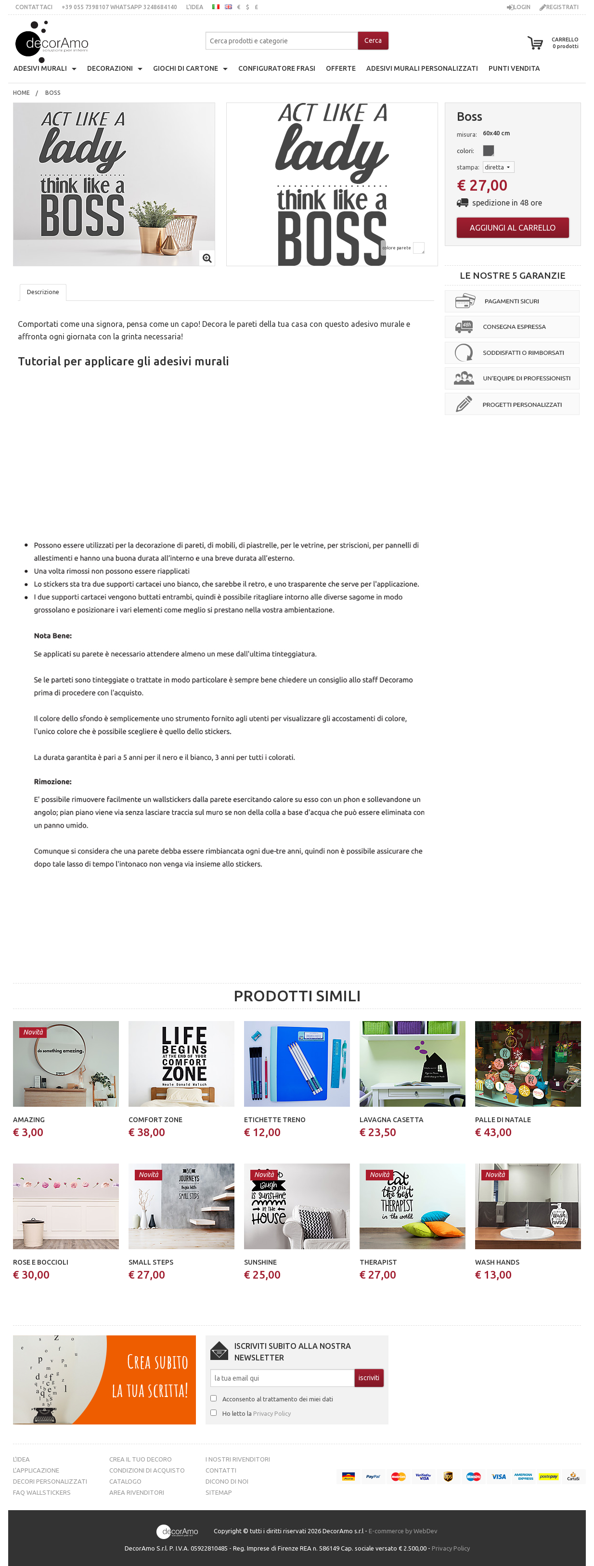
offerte (341, 68)
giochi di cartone (185, 68)
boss (53, 93)
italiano (216, 6)
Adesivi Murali (40, 68)
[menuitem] (21, 93)
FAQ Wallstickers (42, 1492)
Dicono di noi (227, 1481)
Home (21, 93)
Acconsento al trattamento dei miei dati (277, 1399)
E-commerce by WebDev (403, 1531)
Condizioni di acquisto (147, 1470)
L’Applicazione (36, 1470)
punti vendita (514, 68)
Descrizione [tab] (43, 292)
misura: (467, 134)
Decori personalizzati (50, 1481)
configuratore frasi (276, 68)
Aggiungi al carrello (512, 227)
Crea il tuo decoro (140, 1459)
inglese (228, 6)
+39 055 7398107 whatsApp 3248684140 (119, 7)
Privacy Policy (272, 1413)
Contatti (221, 1470)
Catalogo (125, 1481)
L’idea (194, 7)
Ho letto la (256, 1413)
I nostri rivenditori (238, 1459)
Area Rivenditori (136, 1492)
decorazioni (110, 68)
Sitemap (219, 1492)
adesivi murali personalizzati (422, 68)
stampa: (468, 167)
